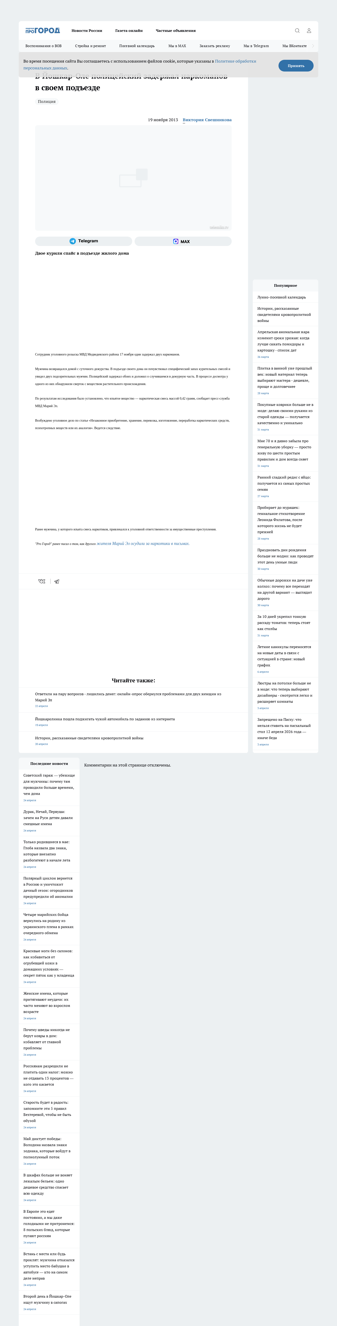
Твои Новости (28, 1140)
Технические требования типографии (102, 1168)
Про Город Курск (70, 1140)
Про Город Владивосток (74, 1150)
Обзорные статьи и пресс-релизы (159, 1168)
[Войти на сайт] (309, 30)
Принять (296, 65)
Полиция (47, 101)
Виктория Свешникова (207, 119)
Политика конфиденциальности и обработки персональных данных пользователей (73, 1258)
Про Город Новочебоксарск (77, 1134)
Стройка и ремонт (90, 46)
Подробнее (142, 1251)
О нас (22, 1173)
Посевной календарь (137, 46)
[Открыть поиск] (297, 30)
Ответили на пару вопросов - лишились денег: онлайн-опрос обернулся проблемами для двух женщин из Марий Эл (133, 700)
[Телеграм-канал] (83, 241)
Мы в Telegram (256, 46)
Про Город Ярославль (113, 1134)
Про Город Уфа (149, 1140)
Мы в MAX (177, 46)
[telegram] (58, 581)
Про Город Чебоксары (33, 1134)
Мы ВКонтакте (294, 46)
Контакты (84, 1173)
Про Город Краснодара (114, 1150)
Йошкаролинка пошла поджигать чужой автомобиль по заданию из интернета (133, 722)
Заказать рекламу (215, 46)
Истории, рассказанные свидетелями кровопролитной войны (133, 741)
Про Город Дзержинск (33, 1150)
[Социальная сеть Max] (183, 241)
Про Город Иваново (192, 1134)
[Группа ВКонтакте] (223, 1141)
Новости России (87, 30)
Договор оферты (30, 1168)
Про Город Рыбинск (112, 1140)
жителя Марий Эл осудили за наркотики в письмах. (143, 543)
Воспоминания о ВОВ (44, 46)
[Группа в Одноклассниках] (235, 1141)
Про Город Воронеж (152, 1134)
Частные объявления (176, 30)
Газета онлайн (129, 30)
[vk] (42, 581)
